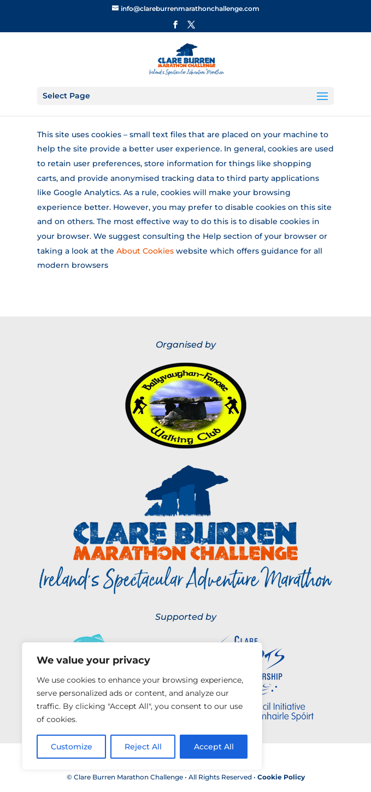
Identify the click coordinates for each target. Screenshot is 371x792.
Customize (71, 747)
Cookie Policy (281, 777)
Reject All (143, 747)
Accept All (214, 747)
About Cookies (145, 251)
